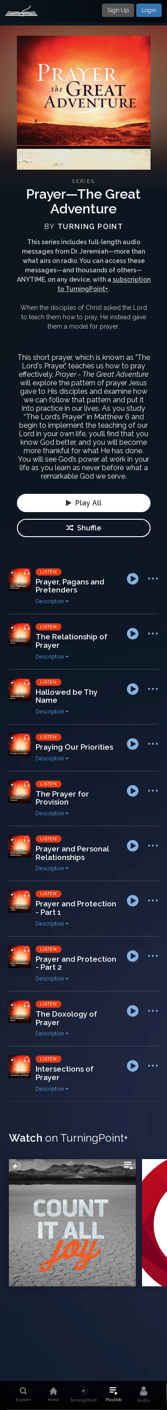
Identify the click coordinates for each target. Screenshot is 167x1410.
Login (149, 10)
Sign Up (118, 10)
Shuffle (83, 528)
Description (52, 601)
